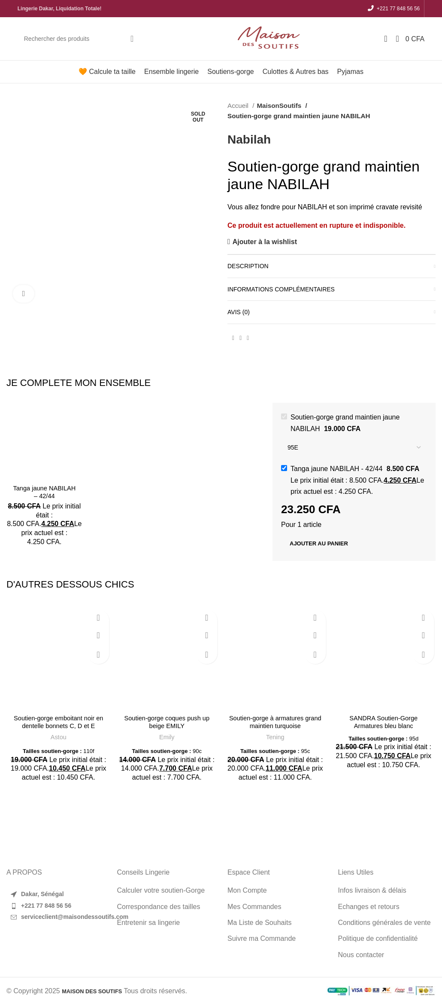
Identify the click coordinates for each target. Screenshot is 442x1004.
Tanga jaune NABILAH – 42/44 (44, 491)
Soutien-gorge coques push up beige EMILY (167, 721)
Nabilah (249, 139)
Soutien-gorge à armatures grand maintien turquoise (275, 721)
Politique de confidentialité (378, 938)
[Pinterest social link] (240, 338)
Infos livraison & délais (372, 890)
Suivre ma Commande (261, 938)
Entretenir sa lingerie (148, 922)
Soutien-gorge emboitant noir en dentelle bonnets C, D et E (58, 721)
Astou (58, 737)
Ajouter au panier (319, 543)
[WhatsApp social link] (247, 338)
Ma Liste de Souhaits (259, 922)
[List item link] (55, 906)
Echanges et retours (369, 906)
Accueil (238, 105)
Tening (275, 737)
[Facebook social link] (233, 338)
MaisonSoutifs (278, 105)
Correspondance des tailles (158, 906)
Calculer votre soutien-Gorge (161, 890)
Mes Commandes (254, 906)
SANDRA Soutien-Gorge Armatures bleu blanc (383, 721)
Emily (167, 737)
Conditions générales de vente (384, 922)
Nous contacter (361, 954)
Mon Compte (247, 890)
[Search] (80, 39)
